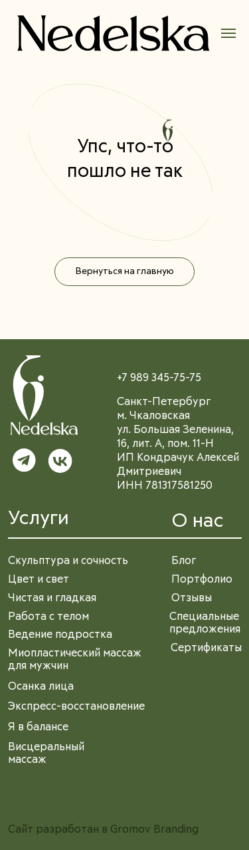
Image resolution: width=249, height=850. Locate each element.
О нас (197, 521)
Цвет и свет (38, 579)
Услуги (38, 518)
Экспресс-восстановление (76, 706)
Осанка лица (41, 686)
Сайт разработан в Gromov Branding (103, 829)
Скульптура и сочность (68, 561)
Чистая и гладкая (52, 598)
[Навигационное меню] (228, 33)
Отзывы (191, 598)
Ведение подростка (60, 634)
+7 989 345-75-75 (159, 378)
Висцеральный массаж (46, 754)
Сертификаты (206, 648)
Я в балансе (38, 727)
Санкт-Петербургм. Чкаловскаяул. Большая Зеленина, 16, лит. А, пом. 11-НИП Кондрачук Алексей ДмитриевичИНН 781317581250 (178, 444)
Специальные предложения (204, 623)
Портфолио (201, 579)
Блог (184, 561)
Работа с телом (48, 617)
